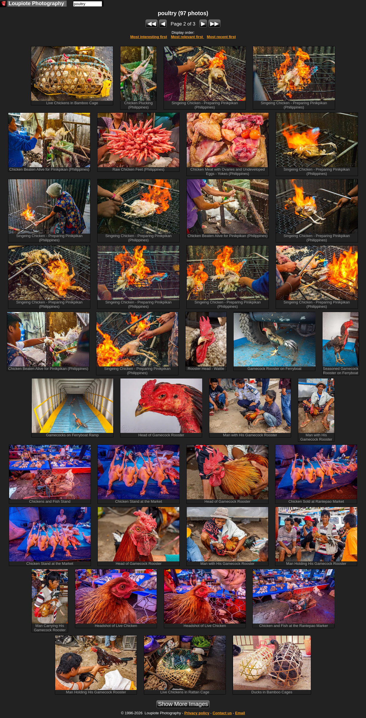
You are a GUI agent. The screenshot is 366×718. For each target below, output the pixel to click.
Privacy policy (196, 713)
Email (240, 713)
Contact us (222, 713)
